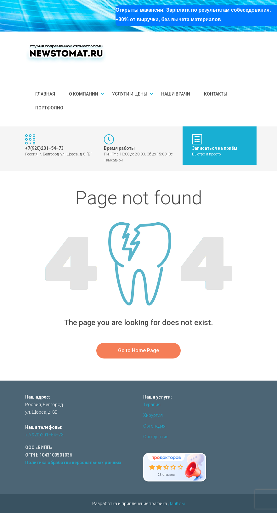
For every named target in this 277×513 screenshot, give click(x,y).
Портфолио (49, 107)
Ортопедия (154, 425)
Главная (45, 93)
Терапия (152, 404)
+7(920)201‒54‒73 (44, 434)
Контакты (215, 93)
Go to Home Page (138, 350)
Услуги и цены (129, 93)
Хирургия (153, 415)
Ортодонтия (155, 436)
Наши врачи (175, 93)
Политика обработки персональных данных (73, 462)
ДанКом (176, 503)
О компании (83, 93)
